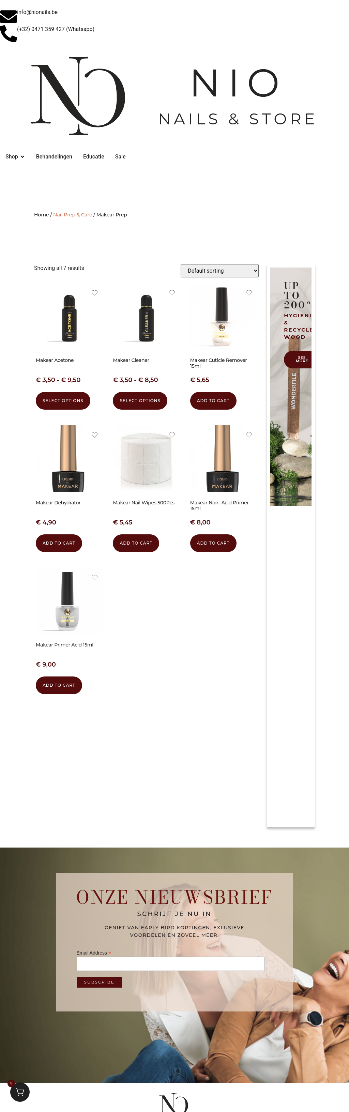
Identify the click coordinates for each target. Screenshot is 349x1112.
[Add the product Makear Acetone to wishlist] (94, 294)
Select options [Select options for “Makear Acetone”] (63, 400)
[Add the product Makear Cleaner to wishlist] (172, 294)
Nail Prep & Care (72, 215)
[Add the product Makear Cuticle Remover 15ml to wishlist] (249, 294)
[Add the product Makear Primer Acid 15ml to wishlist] (94, 578)
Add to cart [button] (213, 400)
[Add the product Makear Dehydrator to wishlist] (94, 436)
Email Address (94, 953)
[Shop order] (220, 270)
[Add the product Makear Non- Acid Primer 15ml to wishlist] (249, 436)
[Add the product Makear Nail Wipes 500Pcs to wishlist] (172, 436)
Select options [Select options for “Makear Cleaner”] (140, 400)
